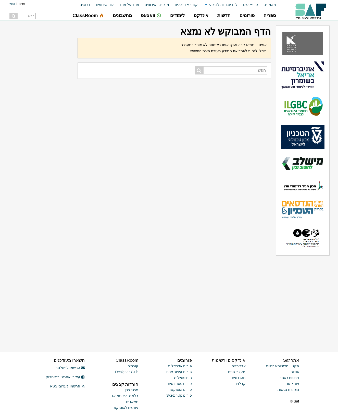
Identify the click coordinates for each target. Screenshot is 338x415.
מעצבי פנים (237, 372)
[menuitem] (267, 4)
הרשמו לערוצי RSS (67, 386)
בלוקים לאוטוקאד (125, 396)
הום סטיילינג (182, 378)
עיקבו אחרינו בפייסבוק (65, 377)
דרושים (85, 5)
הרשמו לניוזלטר (70, 367)
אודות (295, 372)
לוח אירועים (105, 5)
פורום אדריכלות (180, 366)
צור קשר (292, 384)
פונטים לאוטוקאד (125, 408)
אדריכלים (239, 366)
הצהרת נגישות (288, 389)
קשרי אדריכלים (186, 5)
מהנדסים (239, 378)
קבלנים (240, 384)
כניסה (11, 3)
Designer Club (126, 372)
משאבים (132, 402)
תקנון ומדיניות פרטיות (282, 366)
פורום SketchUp (179, 395)
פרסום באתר (289, 378)
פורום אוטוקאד (180, 389)
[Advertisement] (40, 102)
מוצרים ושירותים (157, 5)
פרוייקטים (250, 5)
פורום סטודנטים (180, 384)
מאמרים (270, 5)
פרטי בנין (132, 390)
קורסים (133, 366)
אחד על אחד (129, 5)
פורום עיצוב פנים (179, 372)
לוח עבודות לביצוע (223, 5)
